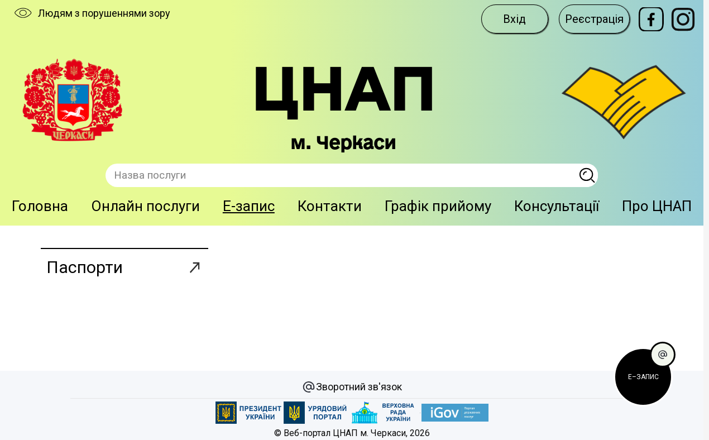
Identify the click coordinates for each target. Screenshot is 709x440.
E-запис (249, 206)
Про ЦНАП (657, 206)
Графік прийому (438, 206)
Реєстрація (594, 19)
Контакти (330, 206)
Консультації (556, 206)
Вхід (514, 19)
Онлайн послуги (145, 206)
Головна (40, 206)
